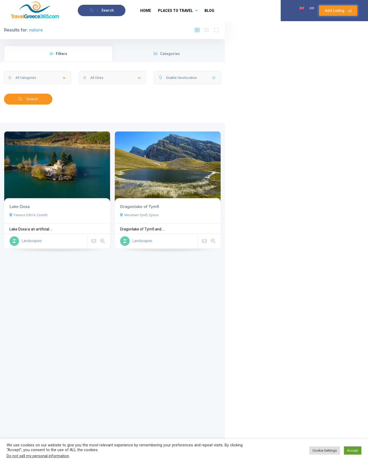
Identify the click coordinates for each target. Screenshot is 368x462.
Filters (58, 54)
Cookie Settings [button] (324, 450)
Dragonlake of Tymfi (139, 207)
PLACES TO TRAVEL (178, 10)
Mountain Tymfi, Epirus (139, 215)
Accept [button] (352, 450)
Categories (167, 54)
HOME (145, 10)
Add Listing (338, 10)
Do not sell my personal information (38, 456)
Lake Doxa (20, 207)
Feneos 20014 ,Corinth (29, 215)
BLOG (209, 10)
